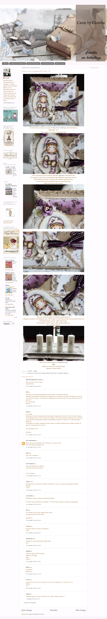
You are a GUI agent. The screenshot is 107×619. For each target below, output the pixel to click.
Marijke (28, 551)
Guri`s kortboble (9, 260)
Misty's (28, 567)
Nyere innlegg (26, 610)
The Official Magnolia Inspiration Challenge (11, 185)
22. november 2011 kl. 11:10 (33, 406)
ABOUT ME (60, 63)
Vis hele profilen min (8, 102)
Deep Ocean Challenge (59, 128)
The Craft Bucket (30, 440)
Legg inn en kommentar (30, 602)
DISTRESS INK (33, 63)
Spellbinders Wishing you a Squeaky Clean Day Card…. (10, 312)
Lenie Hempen (30, 463)
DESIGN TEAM (47, 63)
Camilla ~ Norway (10, 167)
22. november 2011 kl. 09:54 (33, 386)
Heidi (27, 412)
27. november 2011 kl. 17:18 (33, 574)
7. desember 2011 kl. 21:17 (33, 599)
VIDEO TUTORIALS (18, 63)
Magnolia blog (63, 362)
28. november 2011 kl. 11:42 (33, 588)
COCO (28, 579)
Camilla (7, 78)
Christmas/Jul (30, 373)
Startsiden (53, 610)
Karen (27, 453)
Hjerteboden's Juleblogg (56, 373)
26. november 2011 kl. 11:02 (33, 561)
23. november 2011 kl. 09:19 (33, 520)
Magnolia (61, 175)
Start (5, 63)
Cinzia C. (28, 481)
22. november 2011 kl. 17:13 (33, 490)
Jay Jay (7, 298)
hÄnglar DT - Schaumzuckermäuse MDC (10, 301)
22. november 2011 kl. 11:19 (33, 434)
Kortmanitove (29, 538)
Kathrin (7, 285)
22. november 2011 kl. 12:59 (33, 447)
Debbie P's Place (9, 272)
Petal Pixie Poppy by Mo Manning (15, 277)
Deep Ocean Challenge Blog (42, 373)
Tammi (28, 594)
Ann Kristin (29, 495)
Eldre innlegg (81, 610)
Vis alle (15, 317)
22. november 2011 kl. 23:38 (33, 504)
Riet (27, 510)
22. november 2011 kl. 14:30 (33, 458)
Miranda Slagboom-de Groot (33, 379)
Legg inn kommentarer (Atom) (36, 614)
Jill (27, 392)
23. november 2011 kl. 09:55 (33, 533)
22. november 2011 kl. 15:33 (33, 475)
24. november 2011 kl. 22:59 (33, 545)
